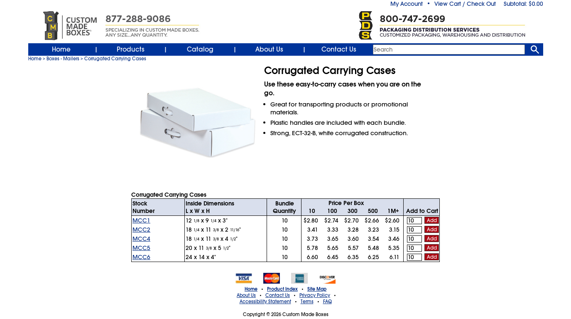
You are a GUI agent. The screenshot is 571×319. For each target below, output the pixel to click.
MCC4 (141, 238)
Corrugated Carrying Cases (115, 59)
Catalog (200, 49)
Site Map (316, 289)
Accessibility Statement (265, 301)
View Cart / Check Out (465, 3)
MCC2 (141, 229)
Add (432, 220)
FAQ (327, 301)
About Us (269, 49)
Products (131, 49)
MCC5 (141, 248)
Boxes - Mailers (63, 59)
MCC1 (141, 220)
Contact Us (338, 49)
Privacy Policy (314, 295)
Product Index (282, 289)
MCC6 (141, 257)
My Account (406, 3)
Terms (307, 301)
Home (61, 49)
